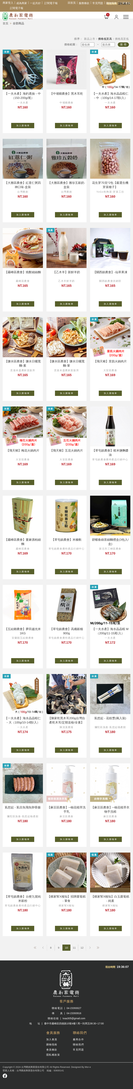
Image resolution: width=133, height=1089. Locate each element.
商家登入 (8, 2)
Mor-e (88, 1067)
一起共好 (35, 3)
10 (66, 947)
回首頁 (72, 2)
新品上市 (89, 38)
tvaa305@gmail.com (74, 1018)
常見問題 (97, 3)
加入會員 (51, 1039)
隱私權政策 (53, 1054)
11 (74, 947)
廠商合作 (78, 1039)
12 (82, 947)
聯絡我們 (78, 1044)
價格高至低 (122, 38)
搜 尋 (123, 44)
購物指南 (111, 3)
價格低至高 (105, 38)
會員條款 (51, 1049)
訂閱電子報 (51, 3)
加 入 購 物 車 (25, 125)
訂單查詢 (125, 3)
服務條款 (84, 3)
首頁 (5, 23)
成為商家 (21, 3)
